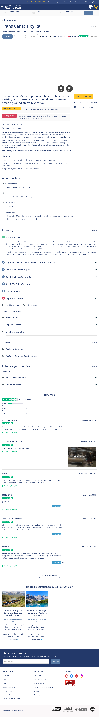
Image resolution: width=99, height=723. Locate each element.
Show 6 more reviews (49, 575)
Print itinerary (32, 305)
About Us (6, 675)
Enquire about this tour (85, 107)
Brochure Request (70, 2)
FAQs (80, 2)
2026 (7, 36)
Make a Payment (39, 683)
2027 (20, 36)
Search (89, 13)
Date (39, 11)
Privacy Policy (7, 691)
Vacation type (69, 11)
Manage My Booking (91, 2)
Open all (94, 230)
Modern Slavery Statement (11, 695)
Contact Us (37, 675)
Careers (5, 683)
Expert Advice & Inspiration (12, 699)
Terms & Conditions (9, 687)
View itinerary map (12, 305)
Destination (14, 11)
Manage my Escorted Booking (43, 687)
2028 (32, 36)
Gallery (61, 88)
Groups (36, 691)
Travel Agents (38, 695)
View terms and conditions (36, 118)
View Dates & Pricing (83, 96)
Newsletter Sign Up (54, 2)
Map (69, 88)
